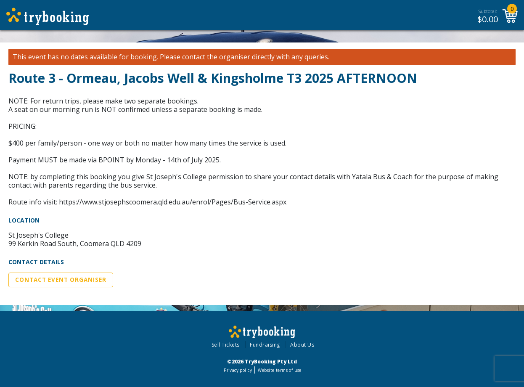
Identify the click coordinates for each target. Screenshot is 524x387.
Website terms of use (279, 370)
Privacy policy (238, 370)
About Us (302, 344)
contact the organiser (216, 57)
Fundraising (265, 344)
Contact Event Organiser (60, 280)
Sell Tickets (226, 344)
